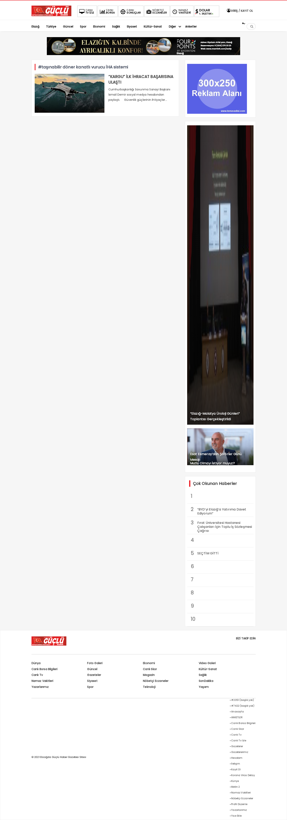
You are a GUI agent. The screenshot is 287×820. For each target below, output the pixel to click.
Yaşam (204, 687)
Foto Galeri (94, 663)
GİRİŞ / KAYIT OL (239, 11)
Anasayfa (237, 711)
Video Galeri (207, 663)
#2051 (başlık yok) (242, 700)
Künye (235, 781)
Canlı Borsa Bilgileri (44, 669)
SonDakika (206, 681)
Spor (90, 687)
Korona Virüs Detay (243, 775)
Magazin (149, 675)
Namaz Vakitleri (42, 681)
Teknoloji (149, 687)
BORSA (107, 11)
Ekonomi (149, 663)
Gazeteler (94, 675)
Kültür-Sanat (208, 669)
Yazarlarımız (40, 687)
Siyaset (92, 681)
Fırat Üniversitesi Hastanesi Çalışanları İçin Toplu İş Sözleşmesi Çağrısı (221, 526)
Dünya (36, 663)
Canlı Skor (150, 669)
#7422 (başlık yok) (242, 705)
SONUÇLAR (130, 11)
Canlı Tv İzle (238, 740)
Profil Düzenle (239, 804)
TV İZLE (86, 11)
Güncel (92, 669)
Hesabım (236, 758)
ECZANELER (156, 11)
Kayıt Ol (236, 769)
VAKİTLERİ (181, 11)
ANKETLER (237, 717)
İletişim (235, 763)
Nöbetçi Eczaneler (155, 681)
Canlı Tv (37, 675)
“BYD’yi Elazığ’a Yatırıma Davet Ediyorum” (218, 511)
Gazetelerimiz (239, 752)
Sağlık (203, 675)
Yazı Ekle (236, 815)
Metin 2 (235, 786)
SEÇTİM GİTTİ (204, 553)
